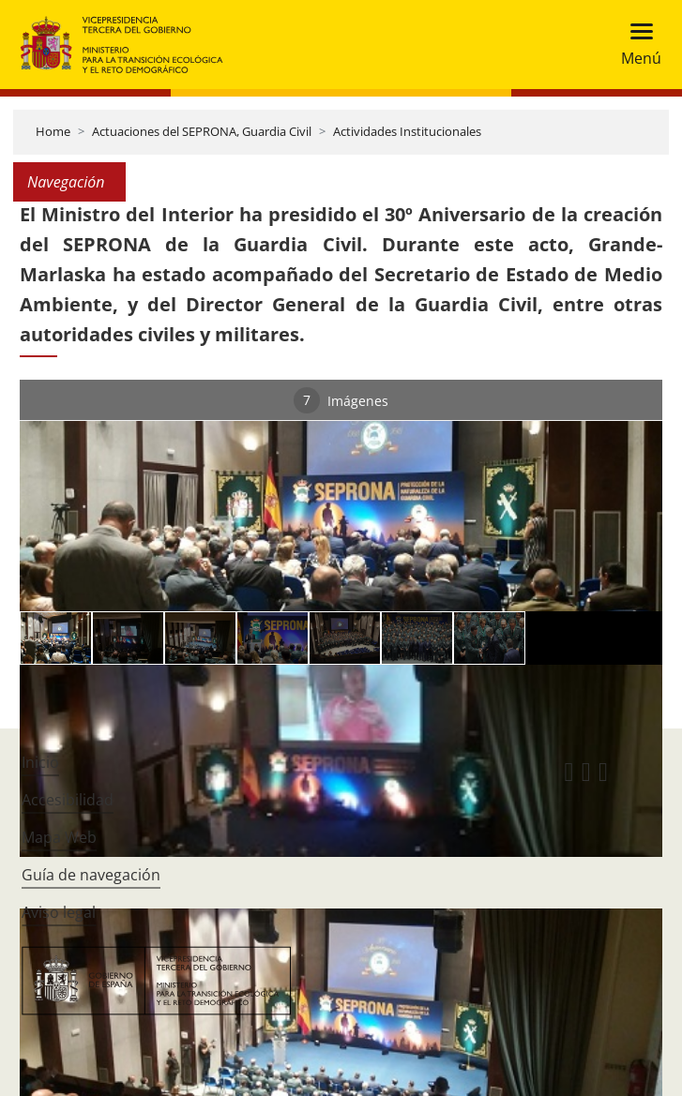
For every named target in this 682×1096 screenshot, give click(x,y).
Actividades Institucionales (407, 131)
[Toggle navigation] (635, 45)
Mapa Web (59, 837)
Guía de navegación (91, 874)
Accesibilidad (68, 799)
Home (53, 131)
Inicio (40, 762)
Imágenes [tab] (341, 400)
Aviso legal (59, 912)
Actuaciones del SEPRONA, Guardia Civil (201, 131)
